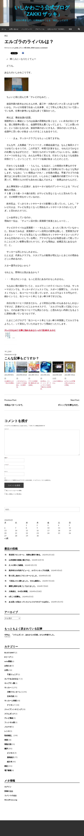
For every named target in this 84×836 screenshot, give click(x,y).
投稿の (8, 791)
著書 (70, 29)
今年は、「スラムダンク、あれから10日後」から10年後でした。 (30, 635)
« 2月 (6, 538)
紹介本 (9, 762)
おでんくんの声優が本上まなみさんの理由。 (70, 383)
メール (6, 464)
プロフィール (39, 29)
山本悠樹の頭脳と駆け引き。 (20, 560)
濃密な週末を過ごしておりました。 (23, 586)
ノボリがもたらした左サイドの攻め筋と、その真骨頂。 (21, 384)
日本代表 (10, 696)
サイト (6, 471)
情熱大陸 (7, 744)
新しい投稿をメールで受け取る (13, 494)
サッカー (7, 687)
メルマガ (7, 727)
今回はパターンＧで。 (14, 405)
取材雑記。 (8, 735)
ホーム (4, 29)
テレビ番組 (8, 718)
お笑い (7, 670)
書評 (6, 748)
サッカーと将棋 (10, 701)
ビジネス (10, 753)
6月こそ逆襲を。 (15, 596)
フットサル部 (9, 722)
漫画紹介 (10, 757)
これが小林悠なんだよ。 (57, 382)
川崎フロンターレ (14, 692)
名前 (6, 457)
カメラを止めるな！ (12, 679)
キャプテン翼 (9, 683)
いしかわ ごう (17, 48)
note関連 (8, 661)
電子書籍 (7, 770)
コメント (6, 429)
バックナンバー (26, 29)
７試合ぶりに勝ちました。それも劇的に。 (25, 581)
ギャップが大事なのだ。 (69, 405)
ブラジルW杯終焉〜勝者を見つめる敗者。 (33, 383)
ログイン (7, 787)
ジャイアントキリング (13, 709)
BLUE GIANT (9, 653)
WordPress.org (10, 800)
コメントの (10, 795)
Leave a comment (41, 48)
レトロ (7, 731)
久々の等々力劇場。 (16, 565)
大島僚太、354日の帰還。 (19, 591)
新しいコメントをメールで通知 (13, 490)
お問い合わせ (13, 29)
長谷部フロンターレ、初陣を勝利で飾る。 (25, 555)
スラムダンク (9, 714)
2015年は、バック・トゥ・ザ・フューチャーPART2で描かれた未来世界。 (45, 385)
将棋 (6, 740)
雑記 (6, 36)
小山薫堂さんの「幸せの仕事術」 (9, 382)
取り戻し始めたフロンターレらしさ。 (23, 576)
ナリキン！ (11, 705)
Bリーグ (7, 657)
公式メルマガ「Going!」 (56, 29)
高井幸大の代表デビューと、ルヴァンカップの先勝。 (30, 570)
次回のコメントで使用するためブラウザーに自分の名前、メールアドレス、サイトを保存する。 (27, 480)
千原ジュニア (12, 674)
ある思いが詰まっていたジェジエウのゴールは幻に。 (30, 602)
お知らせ (7, 666)
